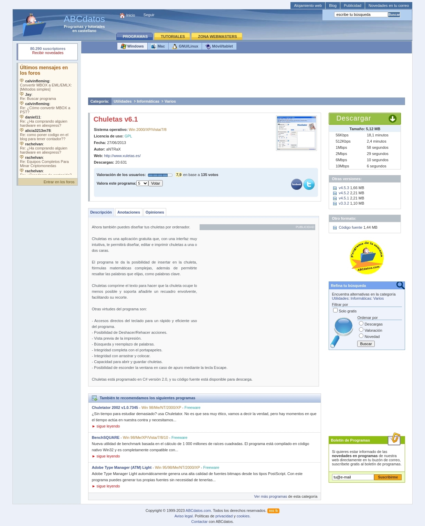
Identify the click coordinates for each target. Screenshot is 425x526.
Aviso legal (183, 516)
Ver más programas (270, 496)
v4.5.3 (344, 188)
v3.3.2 (344, 203)
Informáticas (148, 101)
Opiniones (155, 212)
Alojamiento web (308, 5)
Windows (132, 46)
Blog (333, 5)
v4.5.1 (344, 198)
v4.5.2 (344, 193)
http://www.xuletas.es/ (122, 156)
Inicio (130, 15)
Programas (74, 26)
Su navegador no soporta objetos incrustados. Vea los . (47, 119)
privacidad (224, 516)
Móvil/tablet (219, 46)
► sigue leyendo (106, 426)
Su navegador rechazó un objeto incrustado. (48, 51)
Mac (158, 46)
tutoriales (96, 26)
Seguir (149, 15)
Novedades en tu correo (389, 5)
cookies (243, 516)
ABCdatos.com (198, 510)
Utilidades (123, 101)
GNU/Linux (185, 46)
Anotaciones (128, 212)
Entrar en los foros (59, 182)
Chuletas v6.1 (116, 119)
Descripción (101, 212)
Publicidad (352, 5)
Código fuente (350, 227)
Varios (170, 101)
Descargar (353, 118)
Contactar (199, 521)
